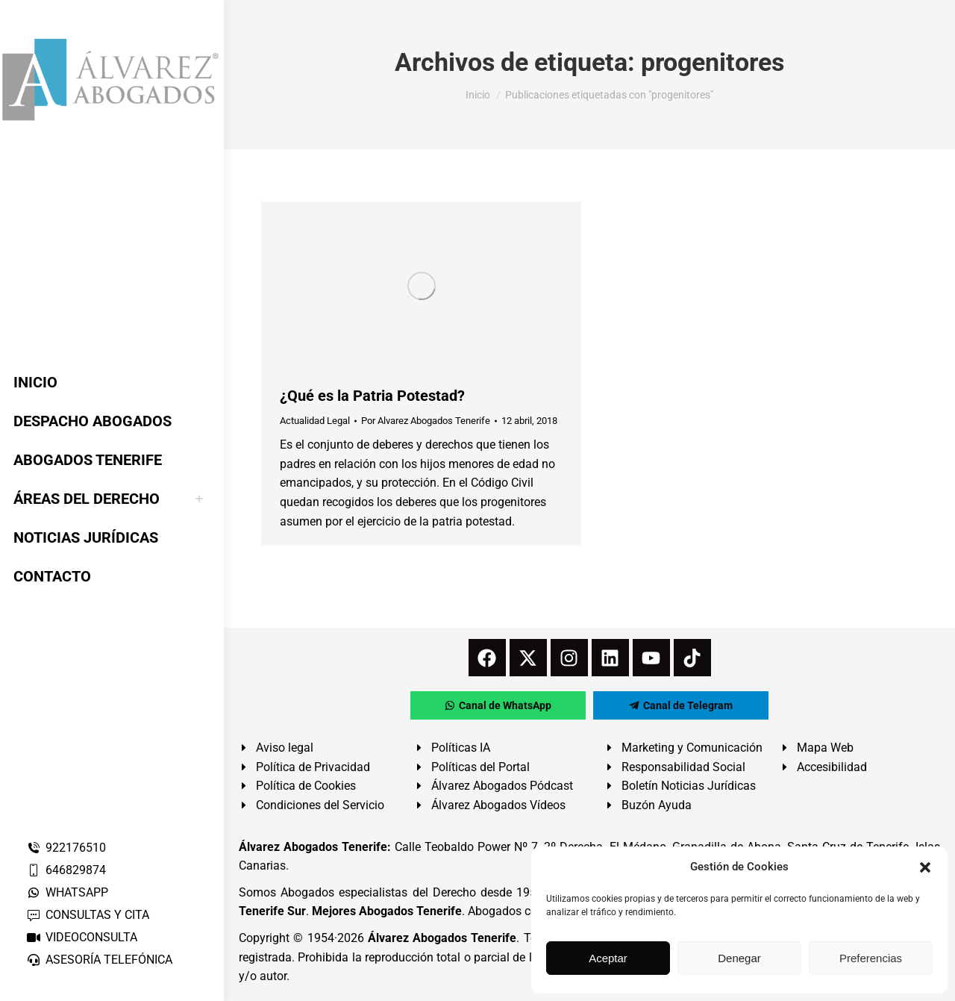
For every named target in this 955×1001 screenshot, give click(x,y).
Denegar (739, 958)
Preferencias (870, 958)
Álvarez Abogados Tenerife (442, 938)
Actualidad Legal (315, 420)
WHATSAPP (67, 892)
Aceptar (608, 958)
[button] (925, 867)
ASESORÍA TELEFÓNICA (99, 959)
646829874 (66, 870)
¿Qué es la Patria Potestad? (372, 396)
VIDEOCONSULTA (81, 937)
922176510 (66, 848)
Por (425, 420)
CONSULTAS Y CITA (87, 915)
